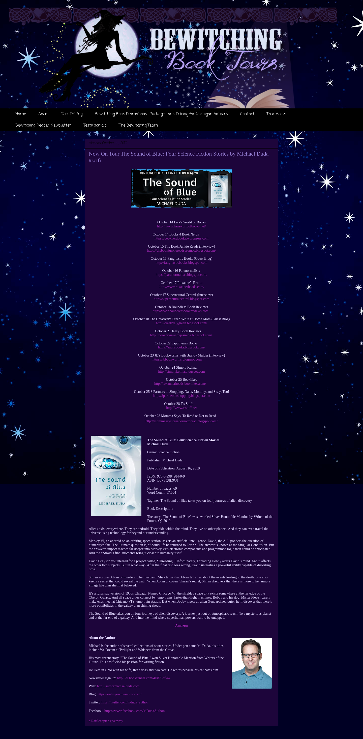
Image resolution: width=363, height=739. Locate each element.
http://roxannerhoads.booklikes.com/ (180, 384)
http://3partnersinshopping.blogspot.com (181, 396)
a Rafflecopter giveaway (106, 721)
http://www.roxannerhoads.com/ (181, 287)
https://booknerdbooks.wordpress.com (181, 238)
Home (20, 114)
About (43, 114)
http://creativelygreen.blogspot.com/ (181, 323)
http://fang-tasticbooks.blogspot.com (181, 262)
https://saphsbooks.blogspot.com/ (181, 347)
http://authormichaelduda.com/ (118, 686)
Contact (247, 114)
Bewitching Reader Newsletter (43, 126)
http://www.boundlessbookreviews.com (181, 311)
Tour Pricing (71, 114)
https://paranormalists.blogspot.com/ (181, 275)
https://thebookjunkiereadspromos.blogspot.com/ (181, 250)
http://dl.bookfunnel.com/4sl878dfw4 (143, 678)
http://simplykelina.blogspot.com (181, 371)
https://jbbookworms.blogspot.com (177, 359)
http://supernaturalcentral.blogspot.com (181, 299)
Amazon (181, 626)
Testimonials (95, 126)
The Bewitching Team (138, 126)
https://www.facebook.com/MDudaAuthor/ (134, 711)
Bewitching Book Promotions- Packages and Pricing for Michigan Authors (161, 114)
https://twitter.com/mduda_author (124, 702)
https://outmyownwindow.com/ (119, 694)
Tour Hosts (276, 114)
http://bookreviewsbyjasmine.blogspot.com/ (181, 335)
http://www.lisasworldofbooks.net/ (181, 226)
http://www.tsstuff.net (181, 408)
